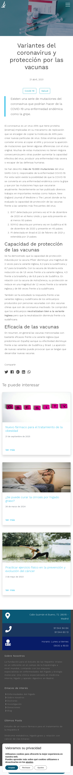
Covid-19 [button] (29, 90)
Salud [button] (44, 90)
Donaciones (13, 707)
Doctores (12, 701)
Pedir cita (36, 770)
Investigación (14, 704)
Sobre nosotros (15, 697)
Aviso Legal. (54, 760)
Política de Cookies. (40, 760)
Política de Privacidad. (23, 760)
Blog (9, 711)
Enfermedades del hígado (21, 694)
